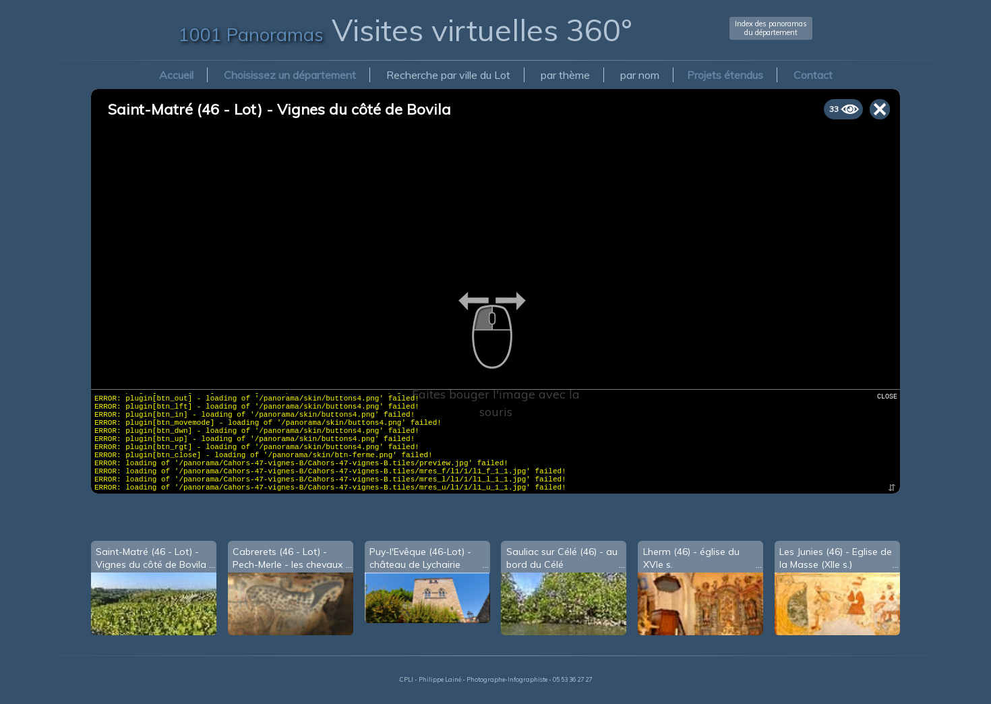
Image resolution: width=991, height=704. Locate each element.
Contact (813, 75)
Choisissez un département (290, 75)
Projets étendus (725, 75)
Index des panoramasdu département (771, 28)
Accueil (176, 75)
